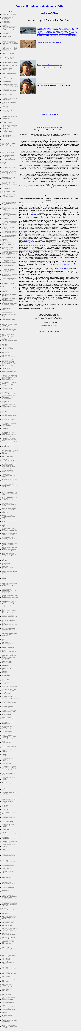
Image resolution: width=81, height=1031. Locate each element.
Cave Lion (4, 162)
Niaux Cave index (5, 701)
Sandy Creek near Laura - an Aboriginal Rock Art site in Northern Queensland (9, 834)
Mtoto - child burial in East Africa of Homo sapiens (9, 652)
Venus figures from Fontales (7, 925)
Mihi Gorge (4, 621)
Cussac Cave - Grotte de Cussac (8, 237)
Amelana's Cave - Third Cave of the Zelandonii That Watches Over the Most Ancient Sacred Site (9, 38)
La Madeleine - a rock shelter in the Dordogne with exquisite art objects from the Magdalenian (9, 488)
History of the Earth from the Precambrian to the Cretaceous (8, 398)
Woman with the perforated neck (8, 1025)
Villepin (3, 1003)
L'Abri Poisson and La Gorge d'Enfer (9, 471)
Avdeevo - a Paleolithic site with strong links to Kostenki (9, 75)
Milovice (3, 623)
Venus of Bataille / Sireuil (7, 943)
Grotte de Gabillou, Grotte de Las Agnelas (8, 349)
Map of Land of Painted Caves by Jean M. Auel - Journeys (9, 584)
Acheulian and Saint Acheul (7, 32)
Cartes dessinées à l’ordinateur (8, 155)
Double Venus (4, 282)
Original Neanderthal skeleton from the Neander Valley (9, 719)
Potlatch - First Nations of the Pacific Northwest (9, 778)
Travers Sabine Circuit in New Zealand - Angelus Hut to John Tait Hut (10, 895)
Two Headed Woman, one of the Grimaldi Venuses (8, 910)
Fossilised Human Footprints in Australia (8, 306)
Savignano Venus (5, 838)
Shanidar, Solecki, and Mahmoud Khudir (8, 845)
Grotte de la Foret (5, 353)
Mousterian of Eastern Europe (8, 647)
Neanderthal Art (5, 683)
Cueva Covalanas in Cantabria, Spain (9, 231)
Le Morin (3, 521)
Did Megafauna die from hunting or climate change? (9, 261)
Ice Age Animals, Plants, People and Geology (9, 430)
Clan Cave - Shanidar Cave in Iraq (8, 191)
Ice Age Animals (5, 428)
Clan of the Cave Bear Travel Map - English (9, 195)
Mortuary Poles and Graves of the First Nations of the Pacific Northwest (9, 638)
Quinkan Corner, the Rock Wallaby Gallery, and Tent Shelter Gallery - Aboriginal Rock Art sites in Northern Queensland (9, 785)
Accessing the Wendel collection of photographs (9, 25)
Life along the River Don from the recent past (49, 65)
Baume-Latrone (5, 92)
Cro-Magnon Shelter (6, 229)
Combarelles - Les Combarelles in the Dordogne (9, 209)
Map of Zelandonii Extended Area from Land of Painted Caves (9, 589)
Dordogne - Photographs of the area (9, 278)
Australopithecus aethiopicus (7, 66)
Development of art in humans (8, 258)
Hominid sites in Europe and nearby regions (9, 407)
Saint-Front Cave (5, 829)
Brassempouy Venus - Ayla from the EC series (9, 117)
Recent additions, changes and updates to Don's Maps (40, 6)
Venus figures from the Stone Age (8, 935)
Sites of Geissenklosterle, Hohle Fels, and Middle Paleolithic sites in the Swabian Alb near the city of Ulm (9, 851)
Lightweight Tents (5, 545)
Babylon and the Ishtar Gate (7, 78)
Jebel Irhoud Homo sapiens (7, 456)
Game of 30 (4, 318)
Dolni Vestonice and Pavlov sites (8, 273)
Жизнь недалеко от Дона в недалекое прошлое (50, 83)
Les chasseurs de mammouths (8, 537)
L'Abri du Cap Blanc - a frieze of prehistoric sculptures (8, 474)
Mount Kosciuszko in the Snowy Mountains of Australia (8, 644)
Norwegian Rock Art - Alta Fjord (8, 704)
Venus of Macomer (5, 967)
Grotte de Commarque (6, 347)
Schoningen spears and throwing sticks (9, 841)
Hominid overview (5, 401)
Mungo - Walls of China (6, 661)
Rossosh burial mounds (6, 822)
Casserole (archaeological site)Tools (9, 158)
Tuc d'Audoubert (5, 908)
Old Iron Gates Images (6, 714)
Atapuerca (4, 61)
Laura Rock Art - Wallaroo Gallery (8, 520)
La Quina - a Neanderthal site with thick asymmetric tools (9, 498)
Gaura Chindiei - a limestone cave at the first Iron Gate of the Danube (10, 323)
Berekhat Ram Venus (6, 99)
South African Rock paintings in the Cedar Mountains (9, 862)
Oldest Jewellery (5, 715)
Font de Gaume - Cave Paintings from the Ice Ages (9, 299)
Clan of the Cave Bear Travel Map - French (9, 197)
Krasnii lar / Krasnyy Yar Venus (8, 468)
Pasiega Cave (4, 751)
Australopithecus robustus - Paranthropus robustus (7, 70)
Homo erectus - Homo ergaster (8, 417)
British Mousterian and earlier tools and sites (9, 121)
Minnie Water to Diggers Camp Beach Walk (9, 625)
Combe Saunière (5, 218)
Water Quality (4, 1012)
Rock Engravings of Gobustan (8, 816)
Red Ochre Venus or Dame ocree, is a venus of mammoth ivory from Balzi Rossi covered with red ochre (9, 799)
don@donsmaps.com (59, 135)
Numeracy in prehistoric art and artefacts (8, 708)
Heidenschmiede (5, 392)
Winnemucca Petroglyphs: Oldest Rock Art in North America (9, 1021)
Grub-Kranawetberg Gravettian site (9, 371)
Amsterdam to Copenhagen (62, 268)
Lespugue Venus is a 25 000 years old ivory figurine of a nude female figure (9, 539)
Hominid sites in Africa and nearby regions (8, 405)
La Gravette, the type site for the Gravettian (8, 481)
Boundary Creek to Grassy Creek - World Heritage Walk (9, 111)
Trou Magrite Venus (6, 906)
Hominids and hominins (6, 402)
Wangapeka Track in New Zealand (8, 1009)
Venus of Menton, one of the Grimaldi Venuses (9, 969)
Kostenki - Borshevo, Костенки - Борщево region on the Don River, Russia (8, 466)
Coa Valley (4, 204)
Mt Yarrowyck (4, 650)
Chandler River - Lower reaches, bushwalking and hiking (8, 183)
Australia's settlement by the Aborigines (9, 65)
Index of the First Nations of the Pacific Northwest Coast (9, 442)
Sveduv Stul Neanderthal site (7, 871)
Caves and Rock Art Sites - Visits (8, 167)
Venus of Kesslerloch (6, 959)
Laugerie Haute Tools (6, 513)
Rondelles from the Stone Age (8, 821)
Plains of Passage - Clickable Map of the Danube (10, 774)
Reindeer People (5, 803)
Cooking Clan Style (5, 219)
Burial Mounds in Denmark (7, 131)
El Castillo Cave (5, 290)
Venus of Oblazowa (5, 976)
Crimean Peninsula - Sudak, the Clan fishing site (9, 228)
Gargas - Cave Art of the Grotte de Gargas (8, 320)
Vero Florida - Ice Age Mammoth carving (8, 998)
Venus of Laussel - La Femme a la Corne (8, 965)
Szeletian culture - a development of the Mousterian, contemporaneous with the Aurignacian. (9, 873)
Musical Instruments (6, 675)
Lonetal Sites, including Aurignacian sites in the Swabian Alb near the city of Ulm (9, 556)
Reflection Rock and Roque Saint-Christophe (8, 802)
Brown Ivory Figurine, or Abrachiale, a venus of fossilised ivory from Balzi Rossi (9, 126)
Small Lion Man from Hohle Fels (8, 854)
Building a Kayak (5, 128)
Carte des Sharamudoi (6, 153)
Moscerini (4, 639)
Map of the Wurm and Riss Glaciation (9, 599)
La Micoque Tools (5, 495)
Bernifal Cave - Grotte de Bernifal (8, 101)
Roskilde (70, 271)
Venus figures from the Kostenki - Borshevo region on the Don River (8, 934)
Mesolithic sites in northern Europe (9, 618)
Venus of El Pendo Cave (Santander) (9, 955)
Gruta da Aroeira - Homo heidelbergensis (7, 373)
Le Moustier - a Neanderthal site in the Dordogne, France (9, 524)
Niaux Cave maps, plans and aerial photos (9, 703)
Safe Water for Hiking (6, 828)
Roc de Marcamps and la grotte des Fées (9, 813)
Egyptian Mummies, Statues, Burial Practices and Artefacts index (9, 288)
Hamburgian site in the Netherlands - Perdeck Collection (9, 385)
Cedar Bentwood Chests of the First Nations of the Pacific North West (9, 177)
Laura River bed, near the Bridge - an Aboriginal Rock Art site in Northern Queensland (9, 516)
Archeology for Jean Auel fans (8, 57)
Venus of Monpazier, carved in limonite (9, 973)
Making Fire (4, 564)
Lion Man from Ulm (5, 551)
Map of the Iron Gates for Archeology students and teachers (9, 591)
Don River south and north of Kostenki (9, 276)
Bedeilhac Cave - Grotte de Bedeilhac (9, 98)
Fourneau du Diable (6, 308)
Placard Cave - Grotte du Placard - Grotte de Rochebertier (9, 772)
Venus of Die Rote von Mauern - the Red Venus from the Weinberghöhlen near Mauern (9, 949)
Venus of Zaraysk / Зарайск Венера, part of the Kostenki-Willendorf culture (9, 992)
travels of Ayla (23, 224)
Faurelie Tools (4, 291)
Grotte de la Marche (6, 355)
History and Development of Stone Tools (8, 396)
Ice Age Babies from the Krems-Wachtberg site (8, 433)
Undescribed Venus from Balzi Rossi (9, 912)
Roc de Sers (4, 814)
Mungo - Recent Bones (6, 659)
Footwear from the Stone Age (7, 300)
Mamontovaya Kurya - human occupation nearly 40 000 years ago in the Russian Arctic (9, 574)
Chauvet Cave (5, 187)
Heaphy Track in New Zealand (8, 388)
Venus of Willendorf (5, 990)
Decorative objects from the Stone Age (9, 249)
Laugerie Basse (5, 511)
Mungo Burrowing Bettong (7, 662)
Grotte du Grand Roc (6, 368)
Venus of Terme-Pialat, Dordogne (8, 986)
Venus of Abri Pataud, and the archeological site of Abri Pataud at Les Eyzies (9, 941)
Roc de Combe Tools (6, 810)
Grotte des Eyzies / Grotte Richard (8, 365)
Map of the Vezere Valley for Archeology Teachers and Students (10, 598)
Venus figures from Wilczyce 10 (8, 932)
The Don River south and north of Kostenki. (49, 42)
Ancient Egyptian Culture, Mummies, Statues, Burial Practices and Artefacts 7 (9, 42)
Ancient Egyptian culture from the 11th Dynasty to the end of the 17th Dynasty (9, 46)
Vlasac (3, 1005)
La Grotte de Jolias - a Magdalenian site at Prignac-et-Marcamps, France (10, 484)
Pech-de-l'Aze (4, 752)
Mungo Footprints (5, 665)
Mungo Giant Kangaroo (6, 668)
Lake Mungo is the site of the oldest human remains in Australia (9, 503)
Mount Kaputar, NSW (6, 642)
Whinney (3, 1016)
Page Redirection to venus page (8, 731)
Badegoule (4, 80)
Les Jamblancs (5, 535)
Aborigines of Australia (6, 19)
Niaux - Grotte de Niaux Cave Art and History (9, 697)
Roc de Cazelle (5, 809)
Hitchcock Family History (7, 399)
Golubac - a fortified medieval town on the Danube (9, 332)
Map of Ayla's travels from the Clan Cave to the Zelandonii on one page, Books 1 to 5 (9, 581)
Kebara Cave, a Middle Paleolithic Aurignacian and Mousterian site (8, 461)
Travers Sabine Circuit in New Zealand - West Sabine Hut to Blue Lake (10, 905)
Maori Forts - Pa (5, 578)
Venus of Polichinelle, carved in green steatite (9, 980)
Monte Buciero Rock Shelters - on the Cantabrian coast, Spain (9, 634)
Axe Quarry (4, 77)
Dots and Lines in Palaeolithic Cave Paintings (9, 280)
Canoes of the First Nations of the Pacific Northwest (8, 144)
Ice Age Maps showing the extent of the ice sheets (9, 437)
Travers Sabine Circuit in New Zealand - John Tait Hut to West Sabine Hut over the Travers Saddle (10, 899)
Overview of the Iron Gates (7, 728)
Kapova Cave (4, 459)
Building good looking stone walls (8, 130)
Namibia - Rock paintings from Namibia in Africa (9, 677)
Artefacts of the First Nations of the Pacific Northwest (9, 59)
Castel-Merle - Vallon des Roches (8, 159)
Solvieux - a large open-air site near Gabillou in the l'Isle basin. (9, 858)
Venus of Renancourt (6, 982)
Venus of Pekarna (5, 977)
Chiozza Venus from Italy (7, 188)
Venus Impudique (5, 913)
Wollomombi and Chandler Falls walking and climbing (10, 1023)
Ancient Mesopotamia (6, 50)
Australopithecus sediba (6, 72)
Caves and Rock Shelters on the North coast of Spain (9, 170)
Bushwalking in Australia (6, 135)
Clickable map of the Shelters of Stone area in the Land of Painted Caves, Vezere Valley (9, 199)
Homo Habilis (4, 411)
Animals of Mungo (5, 52)
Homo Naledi (4, 412)
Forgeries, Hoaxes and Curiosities (8, 302)
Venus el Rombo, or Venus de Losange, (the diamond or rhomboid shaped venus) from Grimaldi (9, 917)
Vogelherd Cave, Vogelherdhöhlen (8, 1006)
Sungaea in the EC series (7, 868)
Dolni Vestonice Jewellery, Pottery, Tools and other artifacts (10, 267)
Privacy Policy (4, 779)
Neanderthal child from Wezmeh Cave (9, 686)
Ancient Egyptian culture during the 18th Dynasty (10, 44)
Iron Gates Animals (5, 446)
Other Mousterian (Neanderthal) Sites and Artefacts (9, 722)
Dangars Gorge (5, 245)
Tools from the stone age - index (8, 887)
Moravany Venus (5, 635)
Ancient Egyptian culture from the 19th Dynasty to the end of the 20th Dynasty (9, 49)
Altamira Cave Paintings (6, 36)
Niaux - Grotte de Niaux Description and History (10, 699)
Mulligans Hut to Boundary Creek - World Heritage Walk (8, 658)
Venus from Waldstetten (6, 938)
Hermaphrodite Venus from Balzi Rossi (9, 393)
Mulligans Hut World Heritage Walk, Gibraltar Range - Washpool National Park (9, 655)
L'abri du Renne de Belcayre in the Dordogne (8, 476)
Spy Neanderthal (5, 864)
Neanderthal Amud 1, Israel (7, 682)
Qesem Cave (4, 782)
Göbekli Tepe (4, 380)
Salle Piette (4, 832)
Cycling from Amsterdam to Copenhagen (7, 243)
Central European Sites (6, 178)
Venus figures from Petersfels (7, 926)
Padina (3, 730)
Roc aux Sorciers (5, 808)
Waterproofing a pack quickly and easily (9, 1013)
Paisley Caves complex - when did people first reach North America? (8, 734)
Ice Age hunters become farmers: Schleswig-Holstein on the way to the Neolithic (9, 439)
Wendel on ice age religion (7, 1015)
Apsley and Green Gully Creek (8, 53)
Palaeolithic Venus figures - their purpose (8, 741)
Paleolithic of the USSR (6, 742)
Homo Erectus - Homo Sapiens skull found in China (9, 409)
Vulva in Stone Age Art (6, 1008)
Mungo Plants (4, 672)
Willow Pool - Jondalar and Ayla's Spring (8, 1019)
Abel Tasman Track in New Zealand (9, 14)
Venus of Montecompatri (6, 974)
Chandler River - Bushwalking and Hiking (8, 180)
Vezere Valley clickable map (7, 999)
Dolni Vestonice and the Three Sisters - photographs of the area (9, 275)
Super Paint (32, 214)
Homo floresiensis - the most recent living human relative (9, 424)
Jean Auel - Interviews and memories (9, 455)
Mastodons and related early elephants (9, 615)
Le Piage (3, 526)
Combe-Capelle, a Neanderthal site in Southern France (9, 211)
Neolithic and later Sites (6, 693)
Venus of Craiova (5, 947)
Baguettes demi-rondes (6, 81)
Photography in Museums (7, 764)
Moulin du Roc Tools (6, 640)
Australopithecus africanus (7, 68)
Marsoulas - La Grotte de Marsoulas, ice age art (10, 609)
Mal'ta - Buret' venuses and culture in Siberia (9, 568)
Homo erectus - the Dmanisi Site (8, 419)
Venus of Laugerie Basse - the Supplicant (8, 963)
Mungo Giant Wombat (6, 669)
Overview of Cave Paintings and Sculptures (8, 727)
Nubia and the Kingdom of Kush (8, 706)
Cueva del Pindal (5, 234)
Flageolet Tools (5, 296)
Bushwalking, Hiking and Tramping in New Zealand (9, 133)
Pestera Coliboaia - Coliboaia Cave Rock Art (9, 756)
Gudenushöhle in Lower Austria (8, 379)
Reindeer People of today (7, 805)
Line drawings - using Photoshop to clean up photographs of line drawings (9, 550)
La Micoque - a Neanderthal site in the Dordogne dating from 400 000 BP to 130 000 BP (10, 493)
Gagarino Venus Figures (6, 316)
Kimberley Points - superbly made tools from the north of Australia (9, 464)
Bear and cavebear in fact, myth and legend (9, 96)
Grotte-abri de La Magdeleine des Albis (9, 340)
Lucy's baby (4, 560)
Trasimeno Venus (5, 890)
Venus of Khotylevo (5, 961)
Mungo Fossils (5, 666)
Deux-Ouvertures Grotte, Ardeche (8, 257)
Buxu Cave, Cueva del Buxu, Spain (9, 138)
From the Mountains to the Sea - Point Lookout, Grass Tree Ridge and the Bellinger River (9, 312)
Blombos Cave (5, 106)
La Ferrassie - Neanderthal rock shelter (9, 479)
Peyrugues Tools (5, 760)
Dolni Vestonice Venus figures (8, 269)
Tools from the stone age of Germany (9, 888)
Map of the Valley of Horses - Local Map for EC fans (10, 596)
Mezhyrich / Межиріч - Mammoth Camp (9, 620)
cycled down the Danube (33, 240)
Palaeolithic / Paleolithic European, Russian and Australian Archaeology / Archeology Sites (9, 736)
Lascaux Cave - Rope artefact (8, 509)
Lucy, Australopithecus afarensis (8, 561)
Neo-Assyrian (4, 692)
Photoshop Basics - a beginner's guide (9, 766)
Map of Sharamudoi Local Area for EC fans (9, 586)
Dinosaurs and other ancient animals (9, 262)
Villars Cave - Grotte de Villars (8, 1002)
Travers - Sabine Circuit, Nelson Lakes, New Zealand (9, 892)
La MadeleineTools (5, 491)
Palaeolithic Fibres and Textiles (8, 738)
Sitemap (3, 849)
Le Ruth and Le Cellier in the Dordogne (9, 530)
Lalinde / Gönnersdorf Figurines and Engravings (9, 505)
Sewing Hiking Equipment (7, 842)
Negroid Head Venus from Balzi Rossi (9, 690)
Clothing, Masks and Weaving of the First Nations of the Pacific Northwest (9, 203)
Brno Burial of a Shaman (7, 122)
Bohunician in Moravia (6, 107)
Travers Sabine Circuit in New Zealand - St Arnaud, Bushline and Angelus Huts (10, 903)
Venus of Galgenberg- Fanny (7, 956)
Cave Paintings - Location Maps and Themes (9, 164)
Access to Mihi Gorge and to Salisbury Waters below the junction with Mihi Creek (9, 27)
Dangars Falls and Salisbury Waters (9, 244)
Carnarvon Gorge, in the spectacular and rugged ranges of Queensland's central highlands (9, 146)
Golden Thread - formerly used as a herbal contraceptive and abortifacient (9, 330)
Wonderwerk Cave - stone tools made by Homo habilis (9, 1027)
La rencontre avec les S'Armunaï (8, 506)
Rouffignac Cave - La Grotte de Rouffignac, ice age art (8, 825)
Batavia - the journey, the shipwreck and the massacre (10, 87)
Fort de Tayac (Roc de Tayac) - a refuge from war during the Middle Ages (9, 304)
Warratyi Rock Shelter (6, 1010)
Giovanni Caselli (5, 328)
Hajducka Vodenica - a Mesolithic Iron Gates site (9, 383)
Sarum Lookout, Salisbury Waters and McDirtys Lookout (9, 837)
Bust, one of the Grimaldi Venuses (8, 136)
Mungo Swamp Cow (6, 674)
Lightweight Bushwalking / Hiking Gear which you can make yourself (9, 544)
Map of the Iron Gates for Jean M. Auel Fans (9, 593)
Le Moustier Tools (5, 525)
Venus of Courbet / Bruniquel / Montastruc (8, 945)
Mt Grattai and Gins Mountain (7, 648)
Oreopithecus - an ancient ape (8, 717)
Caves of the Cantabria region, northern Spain (9, 174)
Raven (3, 789)
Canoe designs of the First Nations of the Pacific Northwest (9, 141)
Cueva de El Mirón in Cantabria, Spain (9, 232)
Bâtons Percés (5, 139)
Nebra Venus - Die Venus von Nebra (9, 689)
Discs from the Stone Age (7, 264)
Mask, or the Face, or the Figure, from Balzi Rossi (9, 613)
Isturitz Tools (4, 453)
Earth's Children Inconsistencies (8, 284)
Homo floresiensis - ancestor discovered (7, 421)
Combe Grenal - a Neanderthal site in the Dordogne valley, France (9, 215)
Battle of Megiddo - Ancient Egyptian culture (9, 91)
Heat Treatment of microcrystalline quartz (8, 390)
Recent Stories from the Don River (8, 790)
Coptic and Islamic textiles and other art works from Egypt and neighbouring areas (9, 222)
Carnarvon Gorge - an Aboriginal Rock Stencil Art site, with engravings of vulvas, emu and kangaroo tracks (9, 150)
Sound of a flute (5, 860)
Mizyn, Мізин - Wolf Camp (7, 627)
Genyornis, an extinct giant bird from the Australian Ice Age (10, 325)
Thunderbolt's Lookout (6, 882)
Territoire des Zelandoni (6, 877)
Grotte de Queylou (5, 352)
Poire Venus (4, 775)
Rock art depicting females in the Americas (8, 818)
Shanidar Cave (5, 846)
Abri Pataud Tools (5, 21)
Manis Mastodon (5, 577)
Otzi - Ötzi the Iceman (6, 724)
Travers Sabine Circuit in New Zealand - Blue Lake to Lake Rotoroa (10, 897)
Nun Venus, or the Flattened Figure (9, 710)
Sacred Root (4, 826)
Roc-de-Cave (4, 806)
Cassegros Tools (5, 156)
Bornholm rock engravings (7, 109)
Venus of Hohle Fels (6, 958)
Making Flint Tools (5, 566)
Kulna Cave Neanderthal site (7, 470)
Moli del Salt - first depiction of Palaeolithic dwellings (8, 631)
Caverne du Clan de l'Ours (7, 166)
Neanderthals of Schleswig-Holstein (9, 687)
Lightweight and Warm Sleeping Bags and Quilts (9, 548)
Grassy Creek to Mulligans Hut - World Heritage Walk (9, 339)
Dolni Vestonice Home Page (7, 265)
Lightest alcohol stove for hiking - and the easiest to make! (9, 542)
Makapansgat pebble (6, 563)
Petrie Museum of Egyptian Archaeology (7, 759)
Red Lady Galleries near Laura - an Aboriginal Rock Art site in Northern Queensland (9, 795)
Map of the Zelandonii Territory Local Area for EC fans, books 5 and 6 (9, 602)
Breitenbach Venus (5, 118)
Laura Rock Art (5, 518)
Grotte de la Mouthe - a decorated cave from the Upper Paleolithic (9, 357)
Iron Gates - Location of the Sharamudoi (7, 445)
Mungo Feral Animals (6, 664)
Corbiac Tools (4, 224)
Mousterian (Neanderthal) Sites (8, 646)
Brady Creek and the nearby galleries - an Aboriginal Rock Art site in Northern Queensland (9, 113)
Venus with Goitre (5, 995)
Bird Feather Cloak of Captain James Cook (9, 103)
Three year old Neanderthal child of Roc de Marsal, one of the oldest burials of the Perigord (10, 879)
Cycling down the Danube (7, 240)
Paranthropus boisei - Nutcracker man (9, 746)
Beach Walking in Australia (7, 94)
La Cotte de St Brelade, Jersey (8, 477)
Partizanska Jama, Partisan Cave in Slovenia (9, 750)
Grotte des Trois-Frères (6, 367)
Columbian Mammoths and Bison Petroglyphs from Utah (8, 207)
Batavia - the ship (5, 89)
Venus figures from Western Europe (9, 930)
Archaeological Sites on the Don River (9, 55)
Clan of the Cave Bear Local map (8, 192)
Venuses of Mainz (5, 919)
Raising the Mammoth (6, 788)
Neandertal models (5, 680)
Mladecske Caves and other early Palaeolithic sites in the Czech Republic (9, 629)
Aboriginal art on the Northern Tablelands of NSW (8, 18)
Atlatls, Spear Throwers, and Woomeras (10, 62)
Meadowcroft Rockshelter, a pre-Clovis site (9, 617)
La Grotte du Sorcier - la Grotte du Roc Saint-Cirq (9, 486)
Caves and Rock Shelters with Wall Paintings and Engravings (9, 172)
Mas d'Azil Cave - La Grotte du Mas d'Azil (9, 611)
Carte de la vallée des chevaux (8, 152)
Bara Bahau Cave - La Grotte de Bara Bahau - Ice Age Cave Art (9, 85)
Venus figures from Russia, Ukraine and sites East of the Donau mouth (9, 929)
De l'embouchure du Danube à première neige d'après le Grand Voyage (10, 252)
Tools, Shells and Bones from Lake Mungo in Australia (9, 884)
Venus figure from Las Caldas (8, 922)
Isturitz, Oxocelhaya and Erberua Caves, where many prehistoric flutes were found (10, 451)
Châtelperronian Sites (6, 189)
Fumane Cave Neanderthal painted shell (9, 315)
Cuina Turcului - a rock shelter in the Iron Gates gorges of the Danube (9, 236)
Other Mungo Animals (6, 723)
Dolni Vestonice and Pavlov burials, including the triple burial (9, 271)
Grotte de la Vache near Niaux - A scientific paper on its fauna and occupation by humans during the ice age (9, 363)
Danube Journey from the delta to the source (9, 248)
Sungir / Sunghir (5, 869)
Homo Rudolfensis (5, 414)
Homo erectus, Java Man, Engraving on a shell (9, 416)
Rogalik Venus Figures (6, 819)
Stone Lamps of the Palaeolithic (8, 865)
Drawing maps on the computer (8, 283)
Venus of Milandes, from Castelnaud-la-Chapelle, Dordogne (9, 972)
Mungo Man (4, 671)
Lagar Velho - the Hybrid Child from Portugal (9, 500)
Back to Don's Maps (49, 13)
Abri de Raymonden (6, 22)
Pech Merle (4, 754)
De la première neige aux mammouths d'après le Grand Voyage (9, 254)
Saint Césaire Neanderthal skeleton (9, 830)
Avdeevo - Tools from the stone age (9, 73)
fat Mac (41, 213)
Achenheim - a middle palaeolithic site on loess (9, 30)
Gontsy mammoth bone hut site (8, 336)
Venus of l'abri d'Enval (6, 994)
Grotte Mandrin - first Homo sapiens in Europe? (9, 342)
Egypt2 (3, 286)
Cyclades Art (4, 239)
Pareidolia (4, 747)
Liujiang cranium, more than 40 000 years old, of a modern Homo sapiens (9, 554)
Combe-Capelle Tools (6, 213)
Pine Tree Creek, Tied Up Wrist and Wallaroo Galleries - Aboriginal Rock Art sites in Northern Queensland (9, 768)
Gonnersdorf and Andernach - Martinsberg (8, 335)
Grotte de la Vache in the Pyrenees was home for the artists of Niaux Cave (9, 360)
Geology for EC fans (6, 326)
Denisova (4, 255)
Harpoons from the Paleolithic (8, 387)
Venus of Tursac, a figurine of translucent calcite (7, 989)
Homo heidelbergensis (6, 425)
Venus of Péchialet (5, 981)
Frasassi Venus (5, 309)
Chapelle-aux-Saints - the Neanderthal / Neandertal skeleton (9, 185)
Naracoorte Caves (5, 679)
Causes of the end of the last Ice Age (9, 160)
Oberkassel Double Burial (7, 713)
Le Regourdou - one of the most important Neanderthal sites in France (9, 529)
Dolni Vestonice (50, 241)
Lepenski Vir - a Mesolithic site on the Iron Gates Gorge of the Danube (9, 534)
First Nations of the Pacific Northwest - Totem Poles (9, 295)
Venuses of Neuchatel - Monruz (8, 921)
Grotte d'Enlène (5, 345)
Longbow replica (5, 559)
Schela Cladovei (5, 839)
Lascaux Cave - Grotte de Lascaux (9, 508)
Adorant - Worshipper (6, 33)
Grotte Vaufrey (5, 344)
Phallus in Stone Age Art (6, 763)
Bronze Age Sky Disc (6, 123)
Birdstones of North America (7, 104)
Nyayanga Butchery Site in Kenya (8, 711)
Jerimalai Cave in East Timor (7, 457)
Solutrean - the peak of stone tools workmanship (8, 856)
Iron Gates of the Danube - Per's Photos (8, 448)
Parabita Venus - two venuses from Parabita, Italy (9, 744)
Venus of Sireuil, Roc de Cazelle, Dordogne (8, 985)
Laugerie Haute (5, 512)
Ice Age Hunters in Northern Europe (9, 434)
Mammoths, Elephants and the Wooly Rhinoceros (9, 572)
